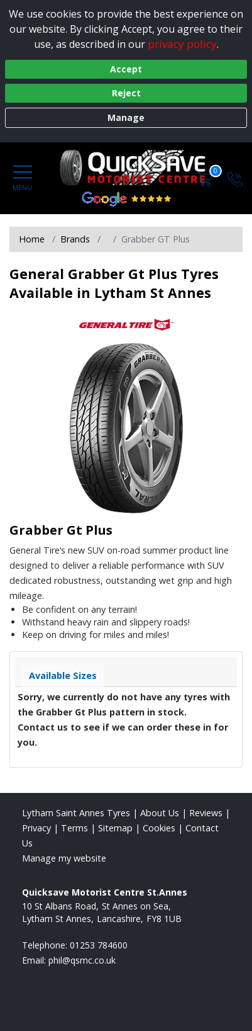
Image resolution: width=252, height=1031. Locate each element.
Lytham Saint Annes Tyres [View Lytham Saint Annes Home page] (76, 813)
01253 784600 (99, 945)
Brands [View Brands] (75, 239)
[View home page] (139, 167)
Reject (126, 93)
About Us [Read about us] (159, 813)
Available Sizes (63, 675)
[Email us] (82, 960)
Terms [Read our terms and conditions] (74, 828)
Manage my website (64, 858)
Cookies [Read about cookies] (159, 828)
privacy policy (182, 44)
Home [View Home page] (32, 239)
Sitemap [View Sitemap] (115, 828)
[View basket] (206, 178)
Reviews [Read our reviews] (205, 813)
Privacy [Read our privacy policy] (36, 828)
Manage (126, 117)
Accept (126, 69)
